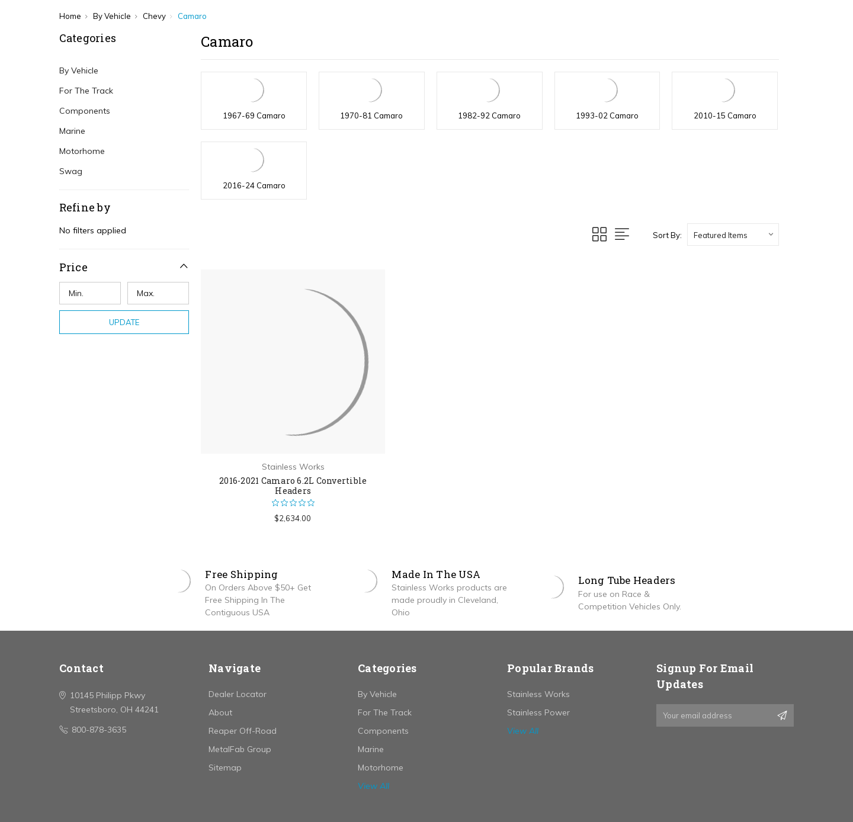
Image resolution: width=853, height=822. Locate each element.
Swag (70, 171)
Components (84, 110)
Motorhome (82, 151)
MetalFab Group (240, 749)
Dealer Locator (238, 694)
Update (124, 322)
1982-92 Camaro (489, 115)
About (220, 712)
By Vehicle (78, 70)
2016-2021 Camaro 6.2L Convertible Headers (293, 485)
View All (373, 786)
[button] (124, 267)
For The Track (86, 90)
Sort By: (667, 235)
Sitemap (225, 767)
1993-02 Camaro (607, 115)
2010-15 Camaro (725, 115)
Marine (72, 131)
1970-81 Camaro (371, 115)
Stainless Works (538, 694)
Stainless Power (538, 712)
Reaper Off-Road (243, 730)
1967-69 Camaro (254, 115)
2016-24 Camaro (254, 185)
